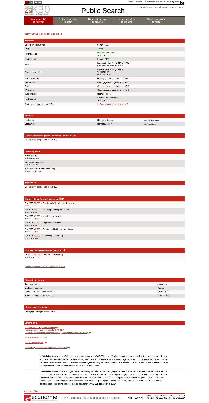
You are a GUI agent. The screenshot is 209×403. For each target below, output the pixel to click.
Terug (36, 391)
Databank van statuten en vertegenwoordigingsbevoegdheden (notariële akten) (56, 333)
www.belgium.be (172, 2)
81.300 (37, 236)
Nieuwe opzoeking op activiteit (97, 20)
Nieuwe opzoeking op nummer (38, 20)
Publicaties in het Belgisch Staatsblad (40, 328)
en (40, 2)
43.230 (37, 216)
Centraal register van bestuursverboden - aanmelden (46, 348)
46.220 (37, 229)
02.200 (37, 223)
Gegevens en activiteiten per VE (114, 104)
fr (31, 2)
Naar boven (28, 391)
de (36, 2)
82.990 (37, 203)
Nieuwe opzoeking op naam (68, 20)
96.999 (37, 210)
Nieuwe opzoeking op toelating (126, 20)
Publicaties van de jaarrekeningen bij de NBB (43, 330)
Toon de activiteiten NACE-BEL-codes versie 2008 (45, 267)
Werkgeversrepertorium (34, 337)
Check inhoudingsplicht (34, 343)
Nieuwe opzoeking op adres (156, 20)
